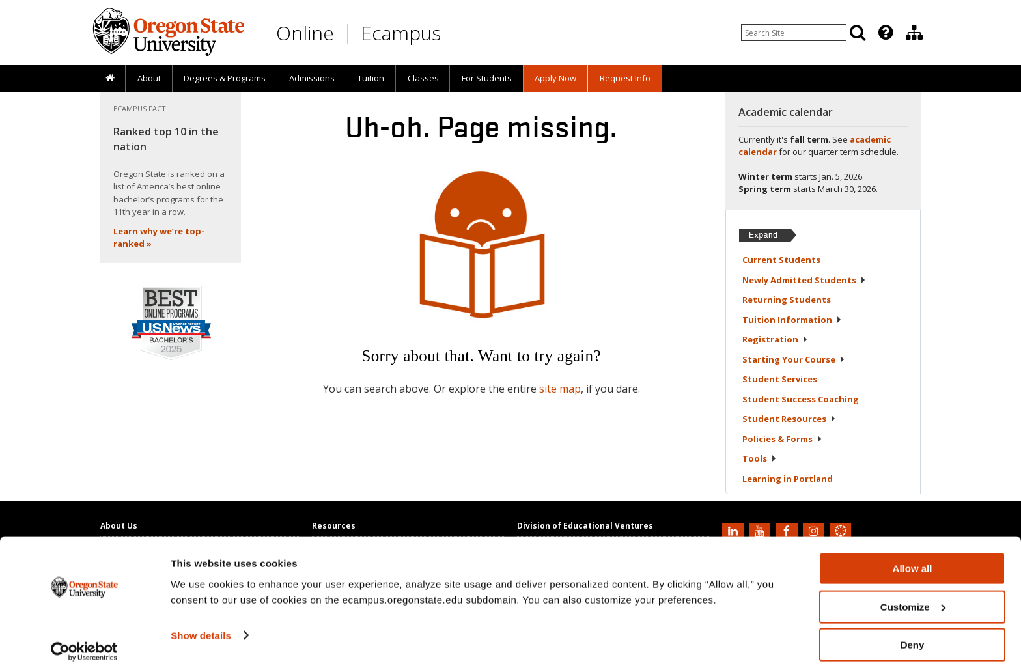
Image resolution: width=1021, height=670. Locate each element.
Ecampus (401, 33)
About (149, 78)
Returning (786, 299)
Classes (423, 78)
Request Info (625, 78)
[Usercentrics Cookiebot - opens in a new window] (84, 644)
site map (560, 389)
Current (781, 260)
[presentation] (884, 32)
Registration (775, 339)
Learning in (787, 478)
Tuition (370, 78)
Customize (912, 600)
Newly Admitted (804, 280)
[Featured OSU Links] (885, 32)
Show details (201, 628)
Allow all (912, 561)
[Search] (857, 32)
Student (779, 379)
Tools (759, 458)
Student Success (800, 399)
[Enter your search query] (793, 32)
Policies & (782, 439)
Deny (913, 637)
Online (305, 33)
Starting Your (793, 359)
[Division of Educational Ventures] (914, 32)
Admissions (312, 78)
